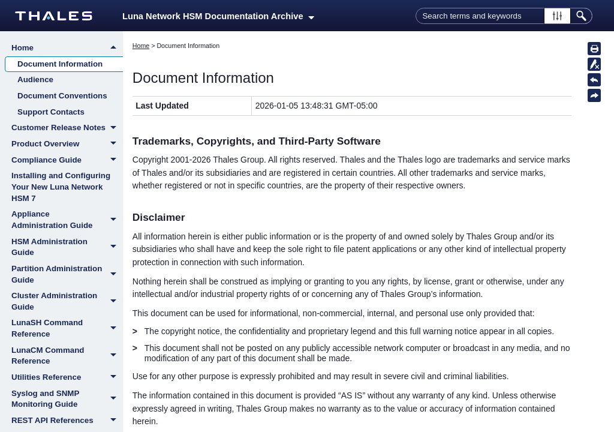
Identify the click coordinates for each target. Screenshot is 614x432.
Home (67, 48)
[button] (557, 16)
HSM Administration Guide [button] (67, 247)
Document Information (60, 63)
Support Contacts (51, 111)
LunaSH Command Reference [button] (67, 328)
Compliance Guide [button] (67, 161)
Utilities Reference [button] (67, 378)
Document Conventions (62, 95)
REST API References (67, 421)
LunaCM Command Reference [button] (67, 356)
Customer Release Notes (67, 128)
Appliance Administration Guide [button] (67, 220)
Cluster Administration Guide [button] (67, 301)
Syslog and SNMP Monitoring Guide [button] (67, 399)
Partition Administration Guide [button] (67, 274)
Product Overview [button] (67, 144)
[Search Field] (504, 16)
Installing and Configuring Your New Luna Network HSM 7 (60, 186)
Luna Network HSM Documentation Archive (218, 16)
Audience (35, 79)
